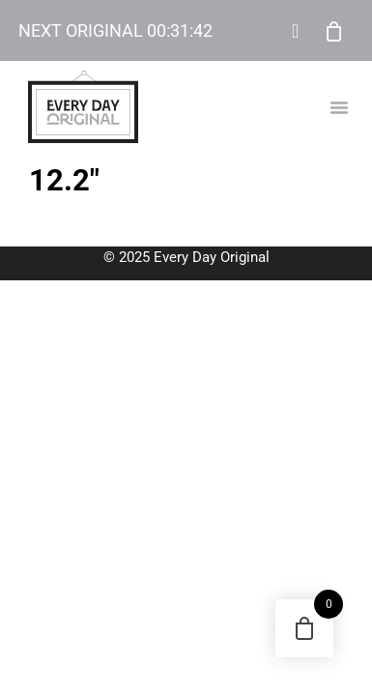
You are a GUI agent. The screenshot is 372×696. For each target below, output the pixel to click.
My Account (295, 31)
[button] (339, 107)
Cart (334, 31)
